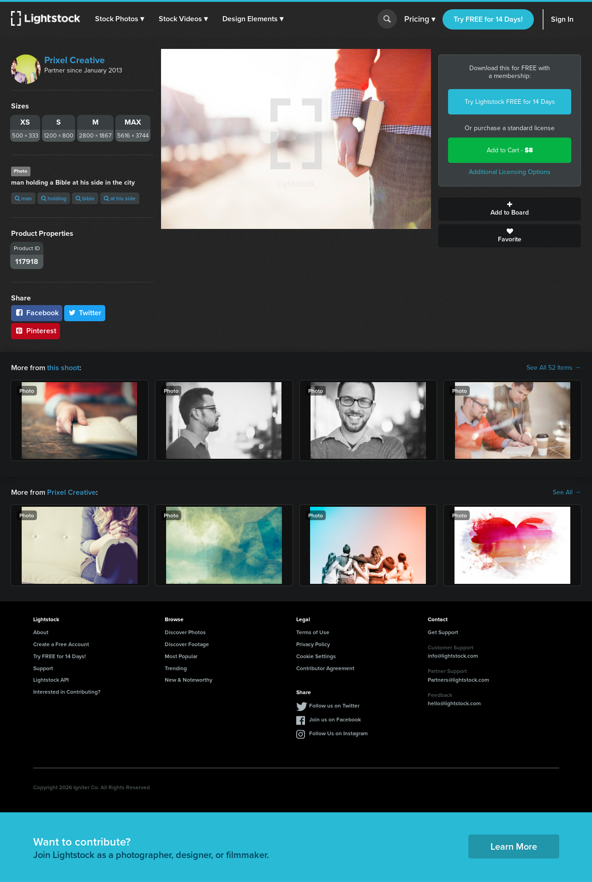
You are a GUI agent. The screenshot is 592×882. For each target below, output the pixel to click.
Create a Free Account (61, 644)
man (23, 198)
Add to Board (509, 209)
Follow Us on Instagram (338, 733)
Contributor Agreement (325, 668)
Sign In (562, 19)
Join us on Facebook (335, 719)
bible (85, 198)
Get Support (443, 632)
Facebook (37, 312)
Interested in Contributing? (67, 692)
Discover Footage (187, 644)
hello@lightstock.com (454, 703)
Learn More (513, 846)
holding (53, 198)
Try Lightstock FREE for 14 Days (510, 102)
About (40, 632)
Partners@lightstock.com (458, 680)
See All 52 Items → (553, 367)
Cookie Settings (316, 656)
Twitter (85, 312)
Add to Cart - (510, 150)
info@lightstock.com (453, 656)
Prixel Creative (74, 60)
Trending (176, 668)
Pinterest (35, 330)
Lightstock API (51, 680)
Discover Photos (185, 632)
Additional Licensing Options (509, 172)
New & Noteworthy (188, 680)
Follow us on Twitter (334, 705)
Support (43, 668)
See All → (567, 492)
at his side (120, 198)
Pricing (419, 19)
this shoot (63, 367)
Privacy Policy (313, 644)
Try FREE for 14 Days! (488, 19)
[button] (119, 19)
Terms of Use (312, 632)
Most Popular (181, 656)
